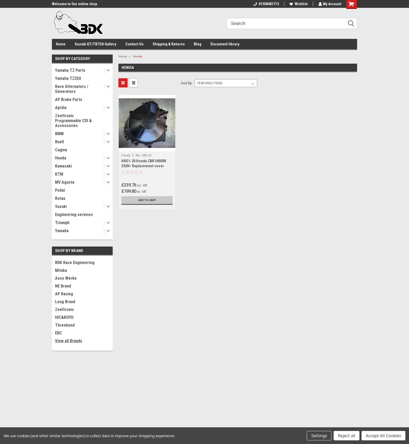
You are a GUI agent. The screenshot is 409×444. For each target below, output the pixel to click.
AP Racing (64, 293)
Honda (60, 157)
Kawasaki (63, 166)
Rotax (60, 198)
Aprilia (61, 107)
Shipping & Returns (169, 44)
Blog (197, 44)
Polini (60, 190)
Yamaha (62, 230)
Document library (224, 44)
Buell (59, 141)
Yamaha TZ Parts (70, 70)
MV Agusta (64, 182)
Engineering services (74, 214)
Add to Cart (147, 200)
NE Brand (63, 286)
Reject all (346, 436)
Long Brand (65, 301)
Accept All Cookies (383, 436)
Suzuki (61, 206)
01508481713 (265, 4)
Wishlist (298, 4)
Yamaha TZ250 (68, 78)
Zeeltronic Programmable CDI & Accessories (73, 120)
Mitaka (61, 270)
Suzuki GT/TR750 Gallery (95, 44)
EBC (58, 333)
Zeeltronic (64, 309)
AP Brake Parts (68, 99)
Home (60, 44)
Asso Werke (66, 278)
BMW (59, 133)
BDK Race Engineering (74, 262)
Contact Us (134, 44)
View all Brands (68, 340)
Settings (319, 436)
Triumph (62, 222)
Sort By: (187, 83)
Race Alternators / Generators (71, 89)
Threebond (65, 325)
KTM (59, 174)
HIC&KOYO (64, 317)
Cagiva (61, 149)
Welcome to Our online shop (74, 4)
